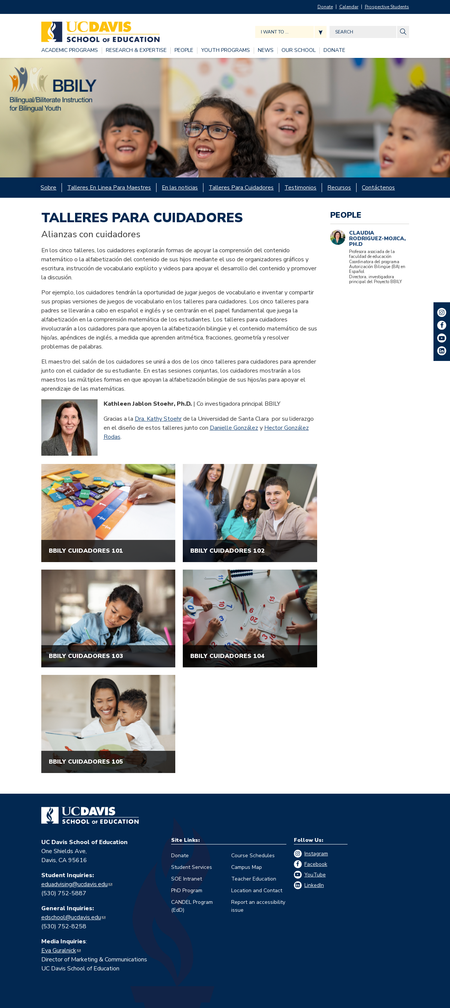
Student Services (191, 866)
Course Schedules (253, 854)
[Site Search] (403, 32)
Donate (325, 7)
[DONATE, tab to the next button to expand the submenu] (334, 50)
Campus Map (246, 866)
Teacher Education (253, 878)
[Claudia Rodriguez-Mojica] (337, 236)
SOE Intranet (186, 878)
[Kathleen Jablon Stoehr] (69, 427)
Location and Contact (256, 889)
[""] (108, 512)
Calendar (348, 7)
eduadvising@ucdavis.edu (74, 883)
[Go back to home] (90, 814)
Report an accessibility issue (258, 905)
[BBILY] (225, 118)
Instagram (316, 852)
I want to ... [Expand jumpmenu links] (275, 32)
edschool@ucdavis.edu (71, 917)
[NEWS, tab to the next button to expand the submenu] (265, 50)
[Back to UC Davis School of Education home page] (100, 30)
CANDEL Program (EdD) (192, 905)
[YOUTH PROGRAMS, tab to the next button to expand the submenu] (225, 50)
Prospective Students (387, 7)
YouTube (315, 874)
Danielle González (234, 427)
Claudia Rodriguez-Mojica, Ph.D (377, 237)
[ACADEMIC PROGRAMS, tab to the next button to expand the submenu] (70, 50)
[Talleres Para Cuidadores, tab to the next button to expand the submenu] (243, 187)
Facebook (315, 863)
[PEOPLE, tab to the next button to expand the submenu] (184, 50)
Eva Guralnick (58, 950)
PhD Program (186, 889)
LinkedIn (314, 884)
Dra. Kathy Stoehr (158, 418)
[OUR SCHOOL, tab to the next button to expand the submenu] (298, 50)
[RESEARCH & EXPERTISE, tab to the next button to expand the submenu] (136, 50)
